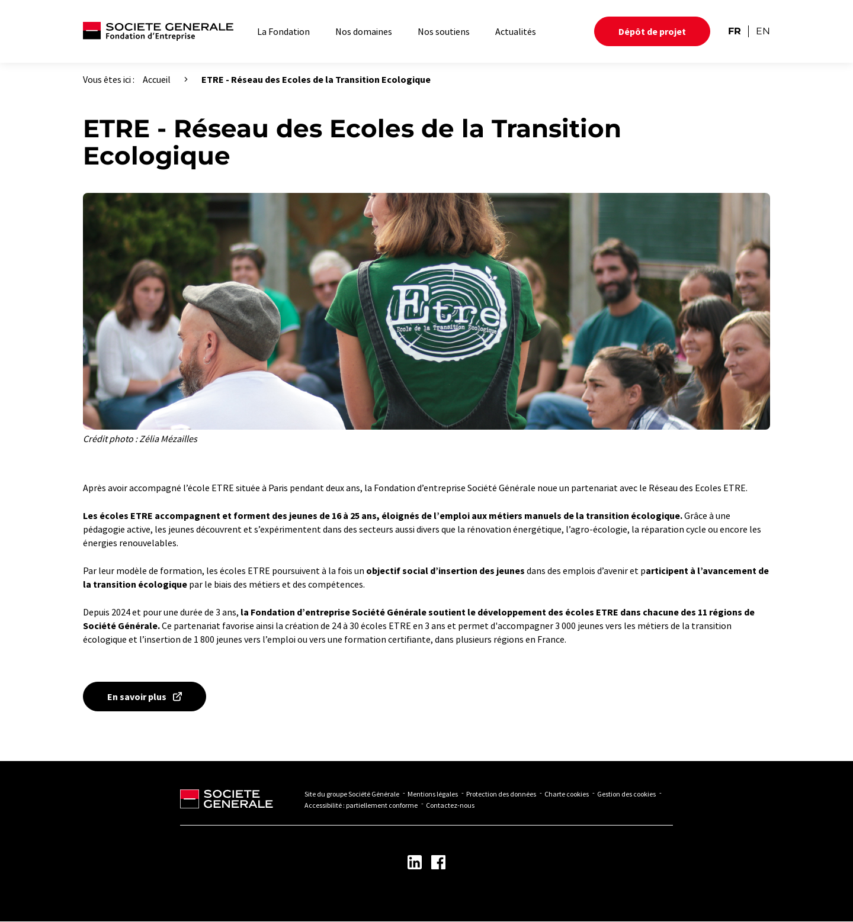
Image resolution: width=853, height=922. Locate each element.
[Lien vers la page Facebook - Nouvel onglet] (438, 862)
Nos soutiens (444, 31)
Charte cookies (566, 793)
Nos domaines (363, 31)
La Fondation (283, 31)
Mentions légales (433, 793)
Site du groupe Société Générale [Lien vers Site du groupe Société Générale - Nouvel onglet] (351, 793)
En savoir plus (136, 696)
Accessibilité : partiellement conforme (361, 805)
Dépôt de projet (652, 31)
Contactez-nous (450, 805)
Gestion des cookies (626, 793)
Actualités (515, 31)
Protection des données (501, 793)
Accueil (157, 79)
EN (763, 31)
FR (734, 31)
